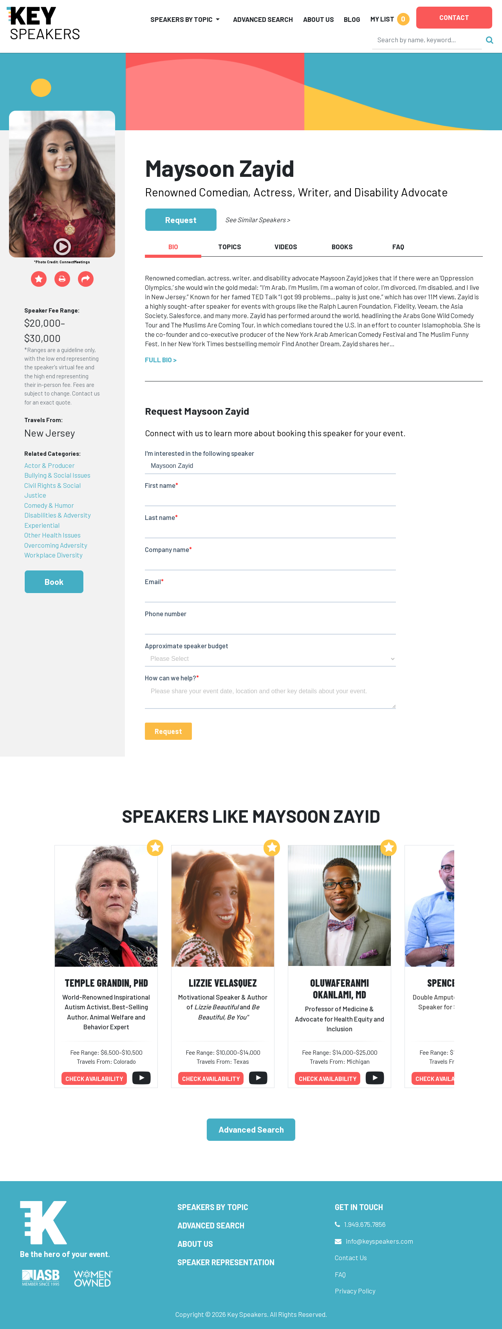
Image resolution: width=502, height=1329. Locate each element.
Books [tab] (342, 246)
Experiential (42, 525)
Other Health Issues (52, 535)
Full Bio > (161, 359)
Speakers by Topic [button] (181, 19)
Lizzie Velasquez (223, 983)
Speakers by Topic (212, 1207)
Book (54, 581)
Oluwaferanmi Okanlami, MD (339, 989)
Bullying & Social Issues (57, 475)
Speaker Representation (225, 1262)
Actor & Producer (49, 465)
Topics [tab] (229, 246)
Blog (352, 19)
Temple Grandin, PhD (106, 983)
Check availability (94, 1078)
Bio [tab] (173, 246)
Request (181, 220)
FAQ (340, 1274)
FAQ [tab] (398, 246)
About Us (318, 19)
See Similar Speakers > (257, 219)
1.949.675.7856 (365, 1224)
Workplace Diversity (53, 555)
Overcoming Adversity (55, 545)
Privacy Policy (355, 1291)
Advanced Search (263, 19)
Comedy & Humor (49, 505)
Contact (454, 17)
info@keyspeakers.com (379, 1241)
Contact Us (351, 1257)
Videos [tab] (285, 246)
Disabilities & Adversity (57, 515)
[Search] (427, 39)
